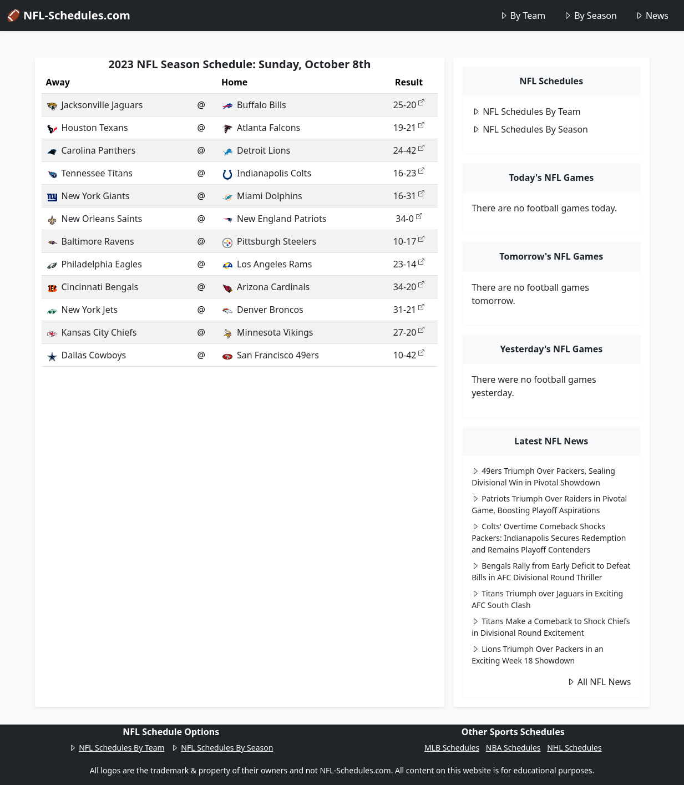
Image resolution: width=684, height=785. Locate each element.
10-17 (409, 241)
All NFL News (598, 682)
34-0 (409, 218)
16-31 (409, 196)
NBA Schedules (513, 747)
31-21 (409, 309)
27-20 (409, 332)
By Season (590, 15)
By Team (522, 15)
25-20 (409, 105)
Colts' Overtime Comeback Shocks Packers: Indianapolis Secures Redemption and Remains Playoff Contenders (549, 538)
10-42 (409, 355)
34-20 (409, 287)
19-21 (409, 127)
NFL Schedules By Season (530, 129)
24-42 (409, 150)
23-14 (409, 264)
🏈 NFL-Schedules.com (68, 15)
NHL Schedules (574, 747)
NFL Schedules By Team (526, 111)
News (651, 15)
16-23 (409, 173)
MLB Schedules (451, 747)
